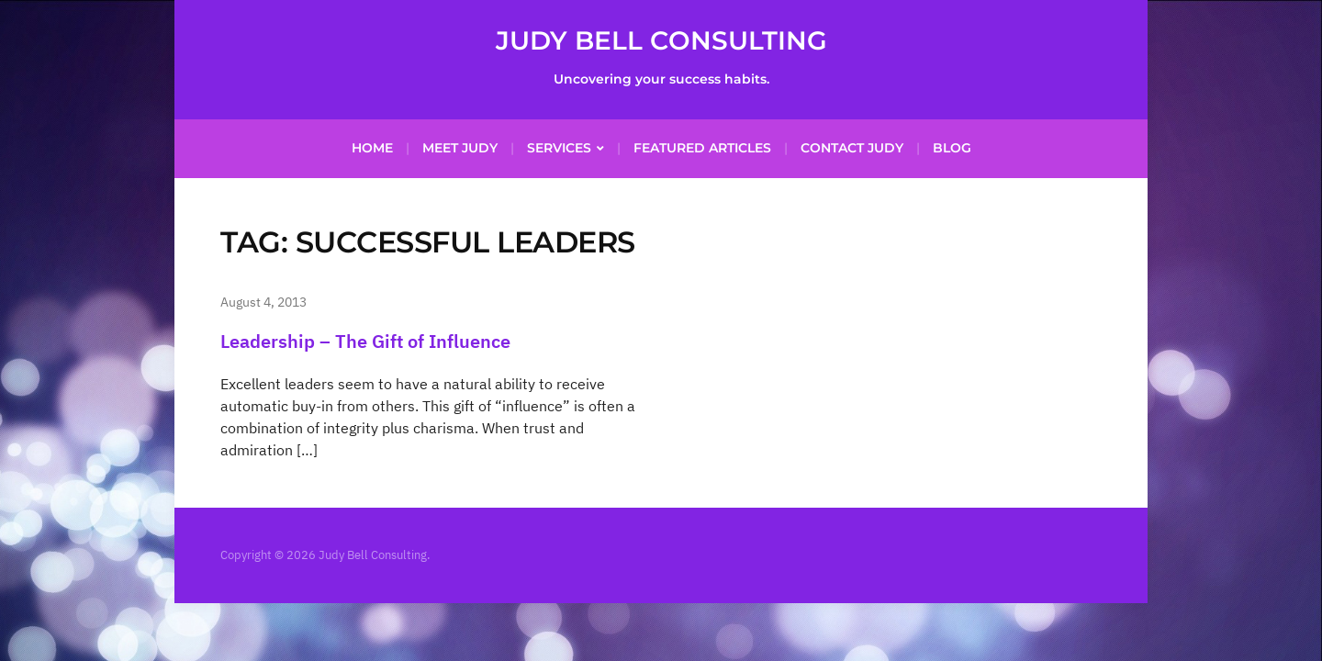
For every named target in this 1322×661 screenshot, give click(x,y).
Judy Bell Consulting (661, 40)
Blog (952, 148)
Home (372, 148)
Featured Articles (702, 148)
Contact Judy (852, 148)
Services (559, 148)
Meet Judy (460, 148)
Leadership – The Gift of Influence (365, 341)
